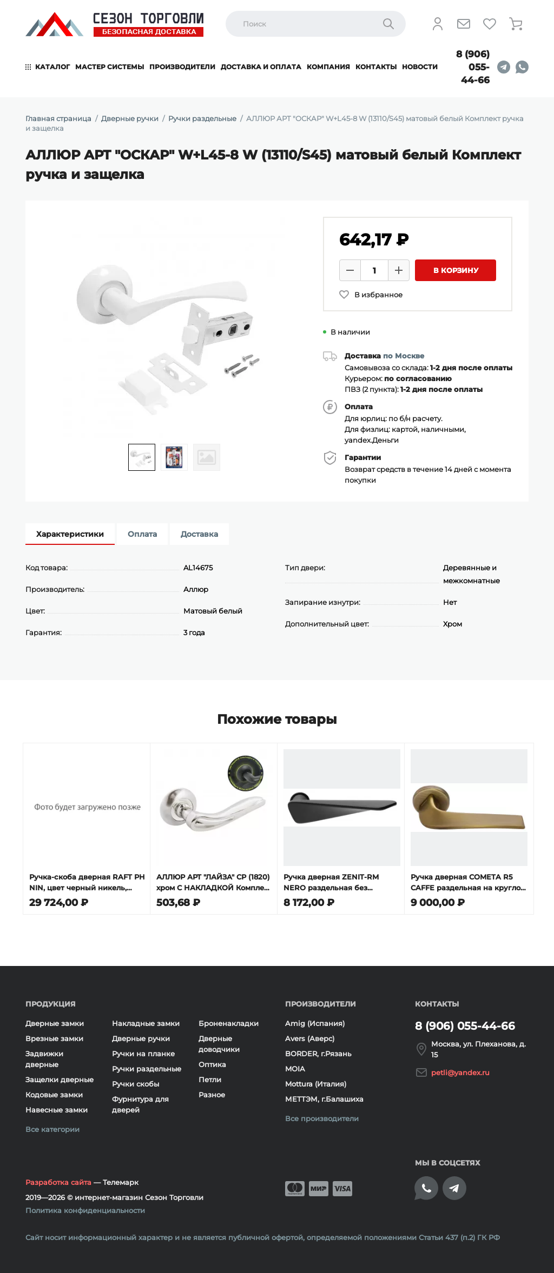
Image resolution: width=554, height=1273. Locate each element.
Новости (420, 67)
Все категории (52, 1127)
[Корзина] (516, 24)
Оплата (142, 534)
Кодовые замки (54, 1092)
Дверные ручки (141, 1036)
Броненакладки (229, 1021)
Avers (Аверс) (309, 1036)
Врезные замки (54, 1036)
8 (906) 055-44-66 (473, 67)
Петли (210, 1077)
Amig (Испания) (315, 1021)
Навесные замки (56, 1107)
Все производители (322, 1116)
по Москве (403, 355)
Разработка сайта (58, 1180)
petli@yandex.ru (460, 1070)
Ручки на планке (143, 1051)
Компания (328, 67)
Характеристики (70, 534)
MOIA (295, 1066)
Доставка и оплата (261, 67)
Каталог (52, 67)
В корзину (455, 270)
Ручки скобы (135, 1081)
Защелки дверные (59, 1077)
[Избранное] (490, 24)
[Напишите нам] (464, 24)
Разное (212, 1092)
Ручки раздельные (146, 1066)
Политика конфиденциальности (85, 1208)
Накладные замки (146, 1021)
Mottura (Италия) (315, 1081)
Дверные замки (54, 1021)
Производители (182, 67)
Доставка (199, 534)
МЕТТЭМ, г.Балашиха (324, 1096)
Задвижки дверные (44, 1057)
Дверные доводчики (219, 1041)
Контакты (376, 67)
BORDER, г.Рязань (318, 1051)
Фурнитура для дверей (140, 1102)
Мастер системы (109, 67)
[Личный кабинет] (438, 24)
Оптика (212, 1062)
